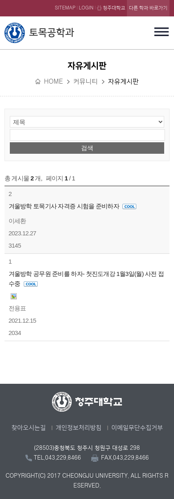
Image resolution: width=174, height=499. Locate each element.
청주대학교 (114, 8)
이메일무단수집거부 (137, 427)
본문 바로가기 (87, 0)
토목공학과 (51, 32)
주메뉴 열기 (161, 31)
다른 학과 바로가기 (148, 8)
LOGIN (86, 8)
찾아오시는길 (28, 427)
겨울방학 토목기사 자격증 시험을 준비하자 (73, 206)
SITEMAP (65, 8)
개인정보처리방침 (79, 427)
